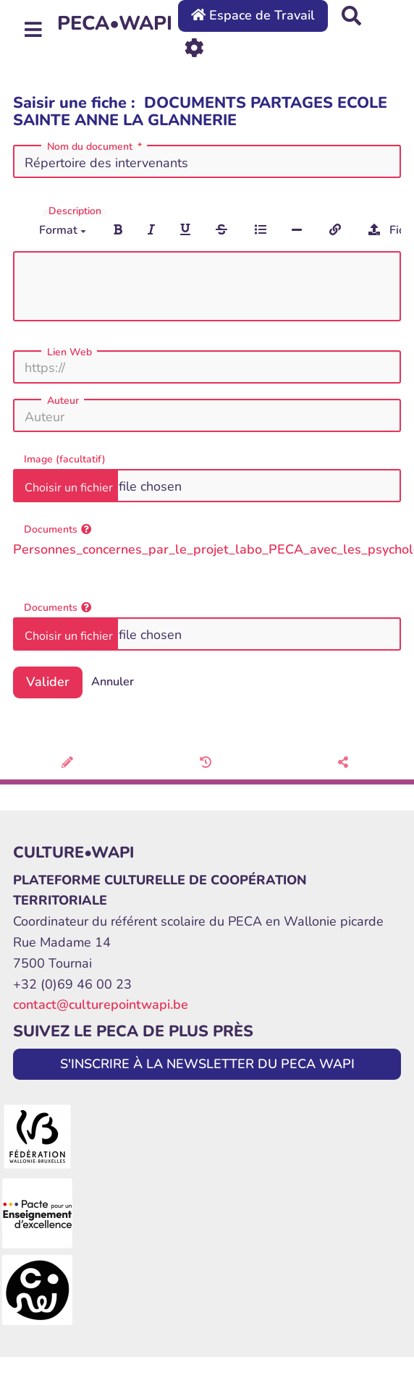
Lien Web (69, 352)
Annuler (112, 682)
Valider (47, 681)
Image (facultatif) (65, 459)
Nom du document (96, 147)
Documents (57, 529)
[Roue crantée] (194, 47)
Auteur (63, 401)
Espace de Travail (253, 15)
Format (62, 230)
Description (74, 211)
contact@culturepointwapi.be (100, 1004)
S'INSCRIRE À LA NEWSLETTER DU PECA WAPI (207, 1064)
